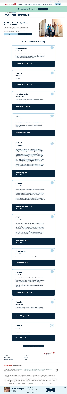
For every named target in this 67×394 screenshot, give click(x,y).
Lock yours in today (43, 8)
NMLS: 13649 (31, 383)
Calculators (6, 355)
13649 (8, 371)
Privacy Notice (29, 370)
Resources (26, 353)
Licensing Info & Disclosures (40, 369)
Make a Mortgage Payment (8, 359)
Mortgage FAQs (26, 355)
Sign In (59, 1)
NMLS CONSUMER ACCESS (18, 369)
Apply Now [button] (11, 34)
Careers (25, 359)
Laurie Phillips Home (7, 12)
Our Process (6, 353)
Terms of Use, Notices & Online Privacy (30, 369)
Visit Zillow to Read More (34, 346)
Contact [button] (51, 388)
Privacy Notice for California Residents (38, 370)
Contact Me (26, 357)
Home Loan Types (7, 357)
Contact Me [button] (25, 34)
